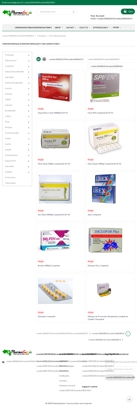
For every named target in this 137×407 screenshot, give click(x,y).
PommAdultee (11, 155)
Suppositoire (10, 160)
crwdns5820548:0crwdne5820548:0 (98, 361)
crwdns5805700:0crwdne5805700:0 (52, 371)
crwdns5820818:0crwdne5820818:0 (104, 67)
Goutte (8, 88)
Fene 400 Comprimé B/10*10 (100, 113)
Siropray (8, 127)
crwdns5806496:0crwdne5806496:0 (100, 354)
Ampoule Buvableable (14, 71)
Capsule (8, 105)
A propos (63, 380)
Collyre (8, 116)
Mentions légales (66, 366)
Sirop (7, 121)
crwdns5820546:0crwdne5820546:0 (98, 371)
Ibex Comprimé (94, 214)
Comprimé (9, 66)
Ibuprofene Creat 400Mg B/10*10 (53, 113)
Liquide (8, 149)
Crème (8, 138)
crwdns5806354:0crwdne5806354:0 (98, 376)
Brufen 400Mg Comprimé (49, 265)
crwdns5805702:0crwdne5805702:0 (75, 390)
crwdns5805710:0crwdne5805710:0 (52, 361)
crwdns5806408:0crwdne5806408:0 (39, 2)
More (116, 27)
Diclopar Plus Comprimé (98, 265)
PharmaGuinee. (59, 403)
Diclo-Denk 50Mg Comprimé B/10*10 (54, 164)
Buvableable (10, 110)
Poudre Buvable (12, 133)
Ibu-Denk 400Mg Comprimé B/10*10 (54, 214)
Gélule (8, 99)
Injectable (9, 77)
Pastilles (8, 172)
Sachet (8, 144)
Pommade (9, 55)
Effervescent (10, 60)
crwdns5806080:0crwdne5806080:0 (106, 333)
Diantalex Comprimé (46, 316)
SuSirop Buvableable (14, 82)
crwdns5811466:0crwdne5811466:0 (98, 366)
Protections (10, 177)
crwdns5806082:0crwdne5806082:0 (106, 340)
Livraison (63, 361)
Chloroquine (10, 183)
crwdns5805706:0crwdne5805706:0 (52, 366)
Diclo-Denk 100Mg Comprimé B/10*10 (104, 164)
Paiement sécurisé (67, 385)
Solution (8, 94)
